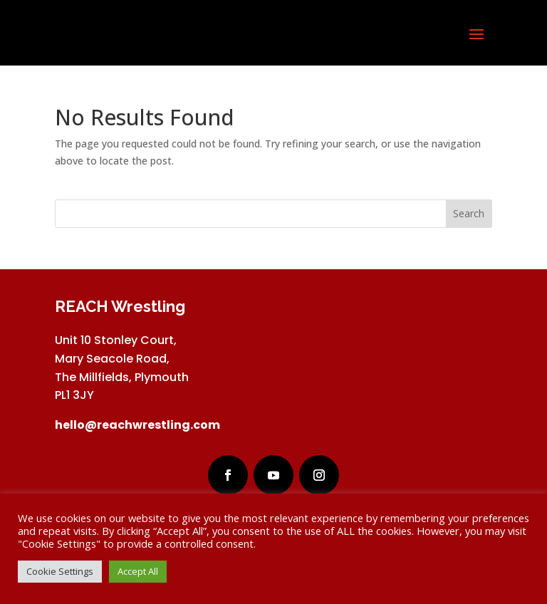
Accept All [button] (138, 571)
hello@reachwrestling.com (137, 425)
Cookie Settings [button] (59, 571)
